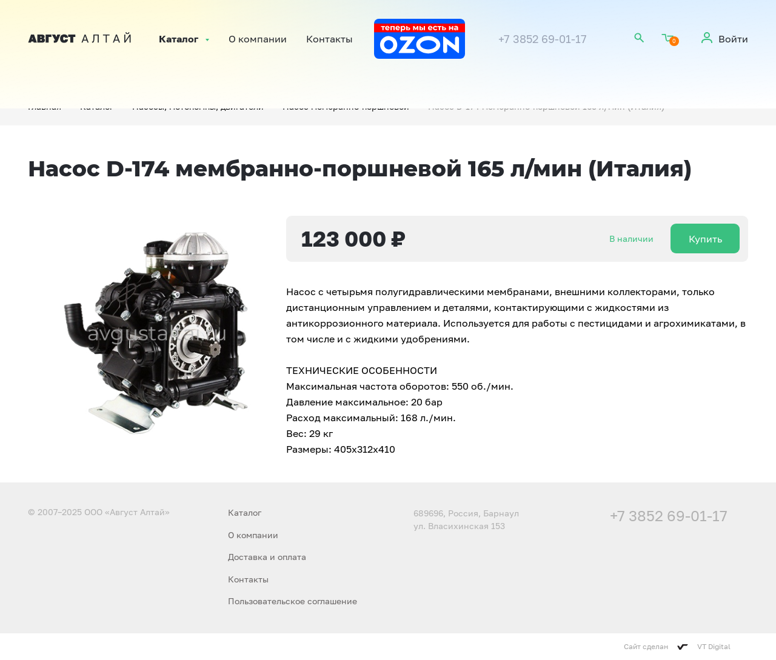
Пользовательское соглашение (292, 601)
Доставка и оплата (267, 557)
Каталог (178, 39)
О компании (258, 39)
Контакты (329, 39)
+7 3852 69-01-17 (542, 38)
